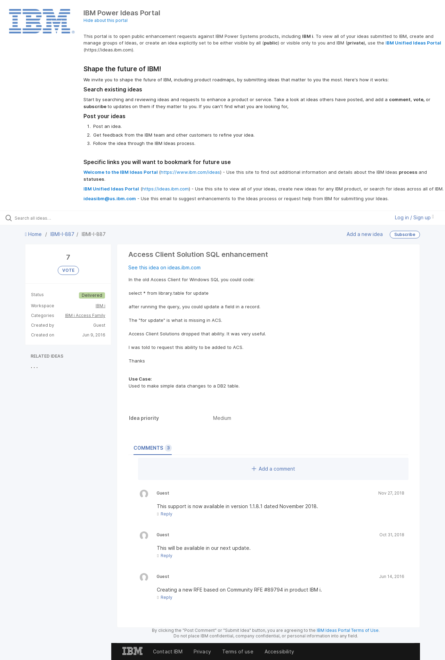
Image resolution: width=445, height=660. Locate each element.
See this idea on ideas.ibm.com (164, 267)
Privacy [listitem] (202, 651)
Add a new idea (365, 234)
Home (34, 234)
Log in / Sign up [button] (414, 217)
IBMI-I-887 (62, 234)
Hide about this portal (105, 20)
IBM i (100, 305)
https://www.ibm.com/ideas (190, 172)
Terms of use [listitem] (237, 651)
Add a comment (273, 469)
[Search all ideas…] (53, 218)
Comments (153, 448)
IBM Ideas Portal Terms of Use (348, 630)
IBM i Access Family (85, 315)
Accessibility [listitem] (279, 651)
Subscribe (404, 234)
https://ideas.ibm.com (165, 189)
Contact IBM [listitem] (168, 651)
